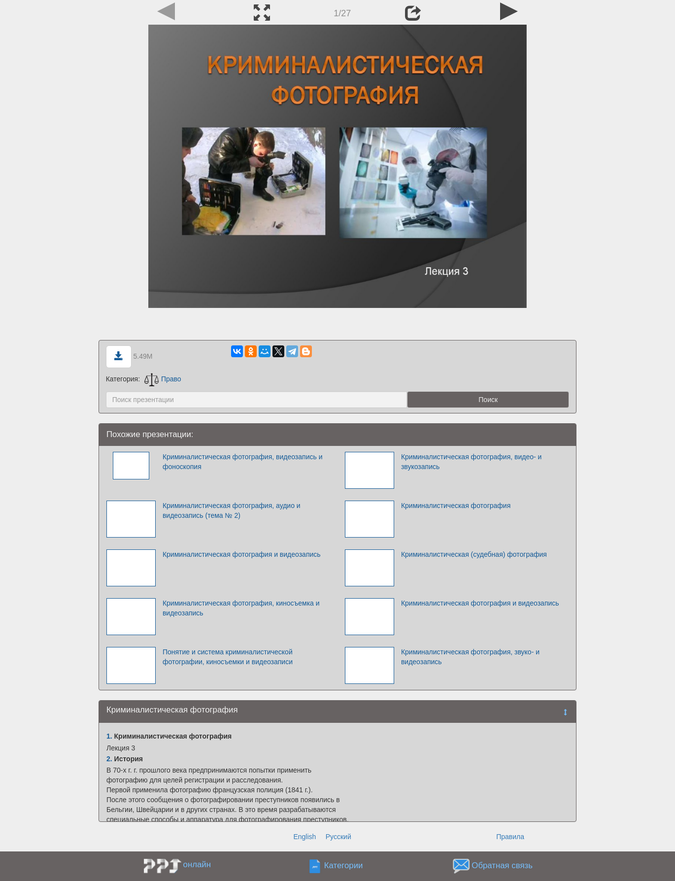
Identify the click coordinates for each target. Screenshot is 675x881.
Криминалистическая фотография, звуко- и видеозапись (470, 657)
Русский (338, 837)
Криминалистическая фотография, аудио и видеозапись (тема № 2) (232, 510)
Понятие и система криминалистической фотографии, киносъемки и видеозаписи (228, 657)
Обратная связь (502, 866)
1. (109, 736)
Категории (343, 866)
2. (109, 759)
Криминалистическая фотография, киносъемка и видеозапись (241, 608)
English (304, 837)
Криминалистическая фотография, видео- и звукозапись (471, 462)
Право (162, 379)
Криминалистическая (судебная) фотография (474, 554)
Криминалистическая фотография (455, 505)
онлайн (197, 864)
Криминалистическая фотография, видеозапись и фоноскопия (243, 462)
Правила (510, 837)
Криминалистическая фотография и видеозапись (242, 554)
